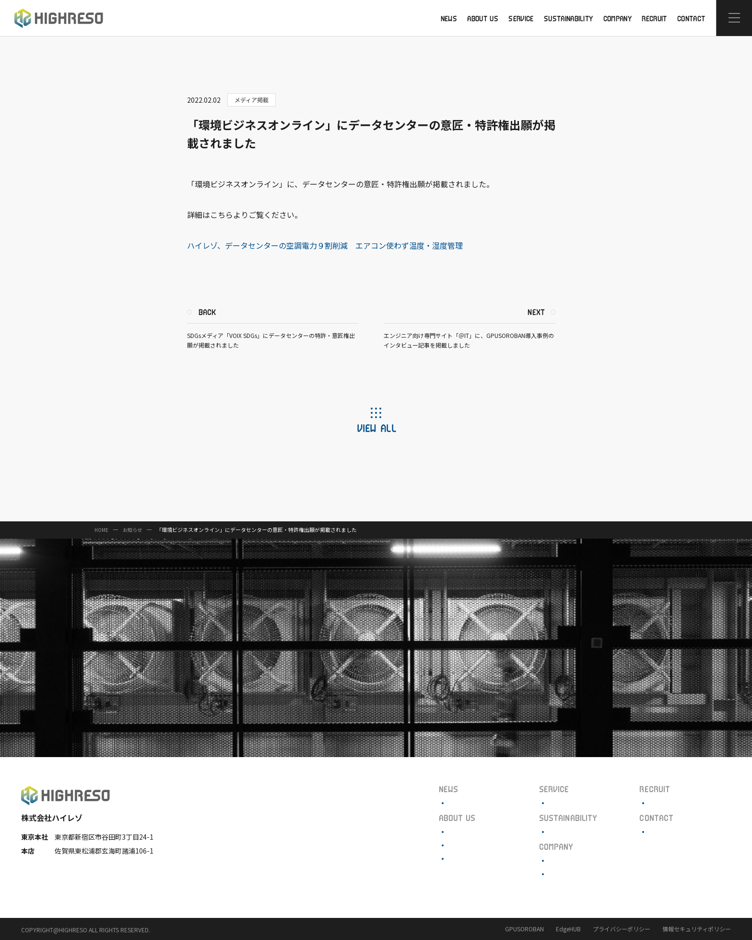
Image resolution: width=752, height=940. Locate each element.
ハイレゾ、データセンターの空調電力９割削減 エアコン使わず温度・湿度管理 (330, 245)
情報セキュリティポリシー (696, 929)
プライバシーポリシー (621, 929)
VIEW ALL (376, 428)
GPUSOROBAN (524, 929)
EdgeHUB (568, 929)
